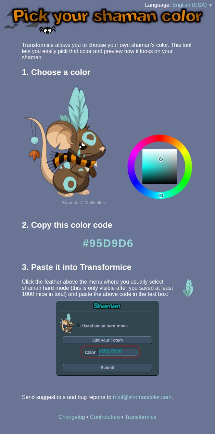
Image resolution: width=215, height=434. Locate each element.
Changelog (72, 417)
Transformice (140, 417)
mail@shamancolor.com (142, 397)
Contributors (105, 417)
